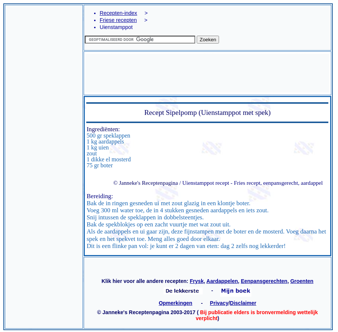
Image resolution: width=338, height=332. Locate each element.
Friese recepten (118, 20)
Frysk (196, 281)
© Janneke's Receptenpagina (145, 183)
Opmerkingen (175, 303)
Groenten (301, 281)
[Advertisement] (44, 103)
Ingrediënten (102, 129)
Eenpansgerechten (264, 281)
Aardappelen (222, 281)
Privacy (219, 303)
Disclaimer (243, 303)
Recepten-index (118, 13)
